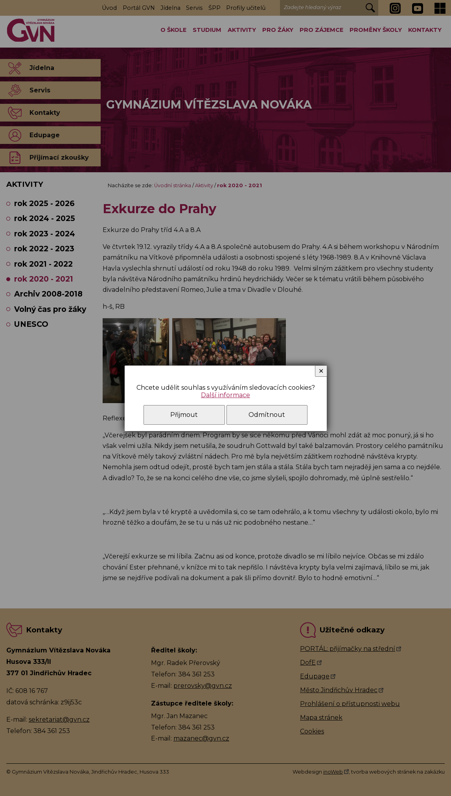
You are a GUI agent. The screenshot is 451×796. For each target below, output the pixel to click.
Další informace (225, 395)
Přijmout (184, 414)
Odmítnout (267, 414)
